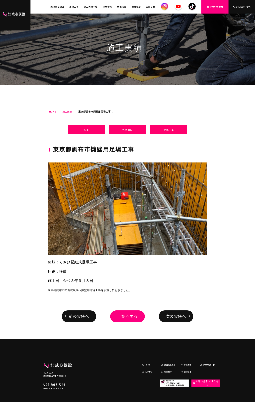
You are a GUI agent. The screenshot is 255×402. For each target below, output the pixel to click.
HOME (52, 111)
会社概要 (136, 6)
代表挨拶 (121, 6)
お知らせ (150, 6)
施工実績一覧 (91, 6)
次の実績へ (176, 316)
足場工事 (73, 6)
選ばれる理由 (57, 6)
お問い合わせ (215, 6)
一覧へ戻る (127, 316)
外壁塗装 (127, 130)
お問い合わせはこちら (203, 369)
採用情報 (107, 6)
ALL (86, 130)
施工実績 (67, 111)
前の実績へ (79, 316)
